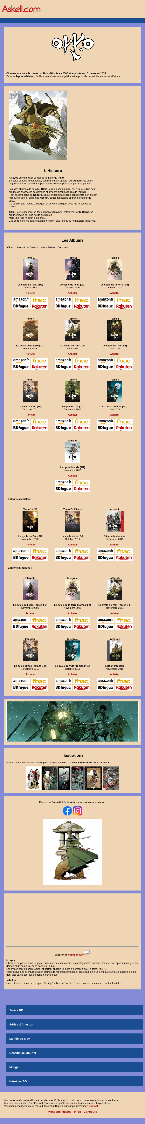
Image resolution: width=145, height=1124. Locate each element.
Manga (14, 1067)
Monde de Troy (19, 1038)
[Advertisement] (72, 920)
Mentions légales (59, 1111)
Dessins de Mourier (22, 1052)
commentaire (76, 954)
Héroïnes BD (18, 1081)
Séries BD (16, 1010)
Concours (90, 1111)
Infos (77, 1111)
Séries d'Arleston (21, 1024)
